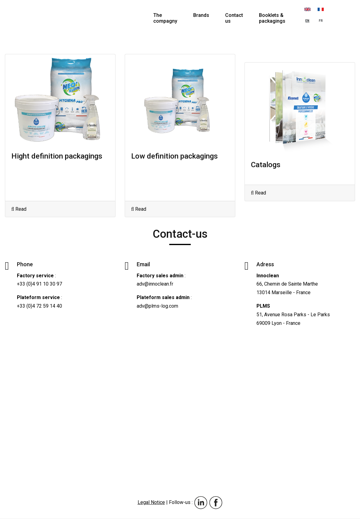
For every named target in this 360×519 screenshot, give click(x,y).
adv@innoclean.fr (155, 284)
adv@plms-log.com (157, 306)
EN (307, 12)
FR (321, 12)
